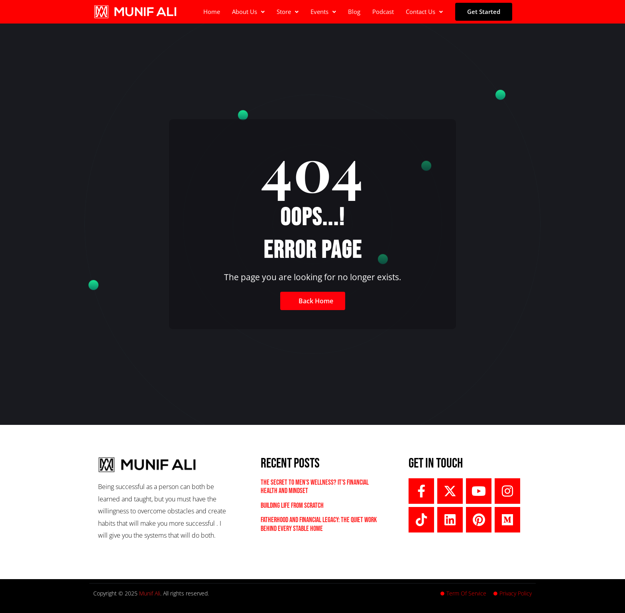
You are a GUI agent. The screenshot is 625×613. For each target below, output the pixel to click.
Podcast (383, 12)
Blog (354, 12)
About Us (248, 12)
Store (288, 12)
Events (323, 12)
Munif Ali (149, 593)
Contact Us (424, 12)
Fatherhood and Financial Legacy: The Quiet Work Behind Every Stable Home (319, 524)
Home (211, 12)
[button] (248, 12)
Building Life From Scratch (292, 505)
